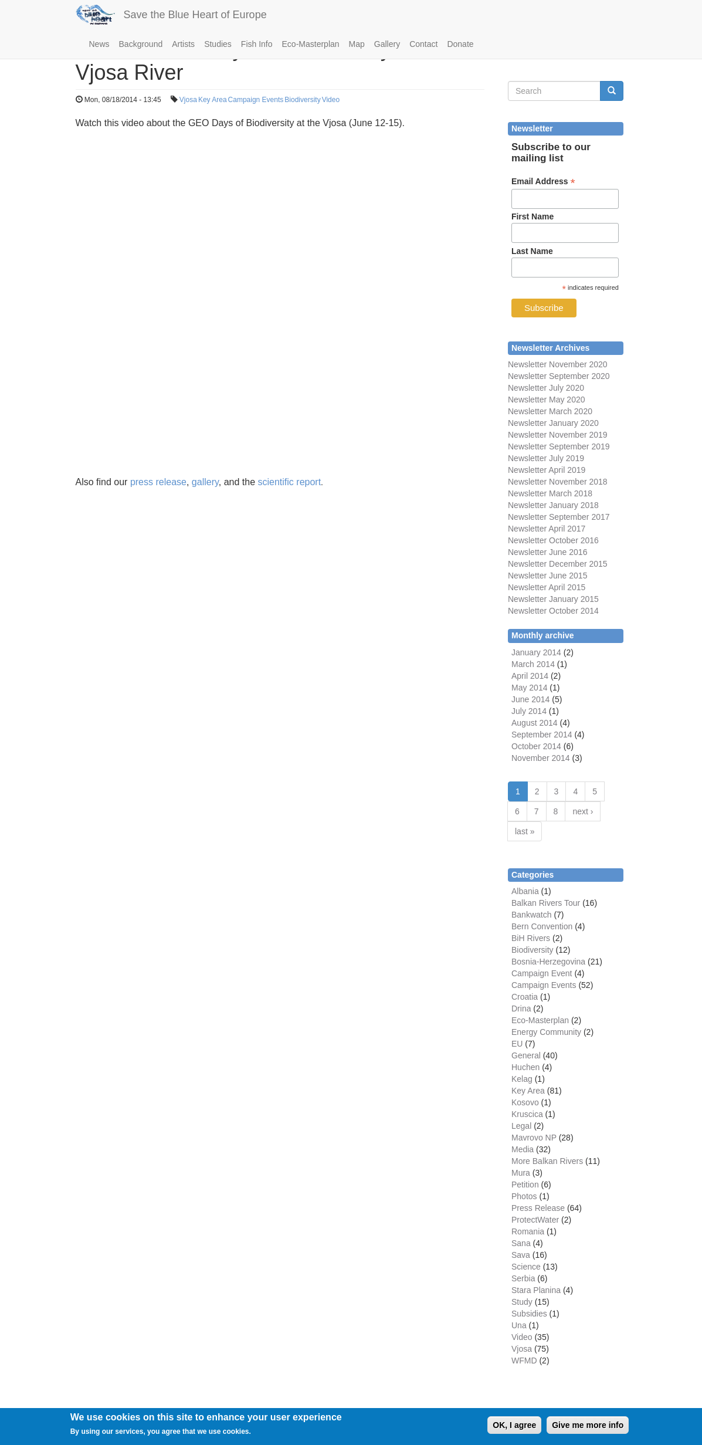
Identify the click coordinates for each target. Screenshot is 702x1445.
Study (522, 1302)
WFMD (524, 1360)
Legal (521, 1126)
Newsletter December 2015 (558, 563)
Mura (520, 1172)
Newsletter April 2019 (546, 470)
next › (582, 811)
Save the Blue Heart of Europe (195, 15)
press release (158, 482)
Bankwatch (531, 914)
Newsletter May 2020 (546, 399)
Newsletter (527, 517)
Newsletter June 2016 (547, 552)
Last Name (532, 251)
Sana (521, 1243)
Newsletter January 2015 (553, 599)
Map (357, 44)
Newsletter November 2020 (558, 364)
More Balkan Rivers (547, 1161)
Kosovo (525, 1102)
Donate (460, 44)
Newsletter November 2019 (558, 434)
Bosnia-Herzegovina (548, 961)
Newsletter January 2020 (553, 423)
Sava (520, 1255)
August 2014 (534, 722)
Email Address (543, 181)
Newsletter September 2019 (559, 446)
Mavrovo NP (534, 1137)
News (99, 44)
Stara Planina (536, 1290)
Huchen (525, 1067)
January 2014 (536, 652)
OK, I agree (514, 1425)
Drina (521, 1008)
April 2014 (529, 676)
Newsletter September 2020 (559, 376)
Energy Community (546, 1032)
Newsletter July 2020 (546, 387)
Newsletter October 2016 (553, 540)
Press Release (538, 1208)
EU (517, 1043)
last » (524, 831)
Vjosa (188, 100)
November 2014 (540, 758)
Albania (525, 891)
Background (141, 44)
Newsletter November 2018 (558, 481)
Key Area (212, 100)
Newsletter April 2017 (546, 528)
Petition (525, 1184)
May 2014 (529, 687)
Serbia (523, 1278)
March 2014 (533, 664)
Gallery (387, 44)
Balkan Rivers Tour (545, 903)
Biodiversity (302, 100)
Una (519, 1325)
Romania (527, 1231)
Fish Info (257, 44)
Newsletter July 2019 (546, 458)
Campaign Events (256, 100)
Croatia (524, 996)
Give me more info (587, 1425)
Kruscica (527, 1114)
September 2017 (578, 517)
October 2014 (536, 746)
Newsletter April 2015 (546, 587)
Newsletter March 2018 (550, 493)
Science (526, 1266)
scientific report (289, 482)
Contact (423, 44)
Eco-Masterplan (311, 44)
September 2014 (541, 734)
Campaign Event (541, 973)
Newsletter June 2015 (547, 575)
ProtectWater (535, 1219)
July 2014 (529, 711)
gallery (205, 482)
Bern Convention (541, 926)
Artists (183, 44)
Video (331, 100)
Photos (524, 1196)
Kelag (522, 1079)
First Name (532, 216)
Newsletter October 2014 (553, 610)
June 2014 (530, 699)
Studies (218, 44)
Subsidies (529, 1313)
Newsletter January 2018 (553, 505)
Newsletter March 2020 (550, 411)
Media (522, 1149)
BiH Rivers (530, 938)
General (526, 1055)
